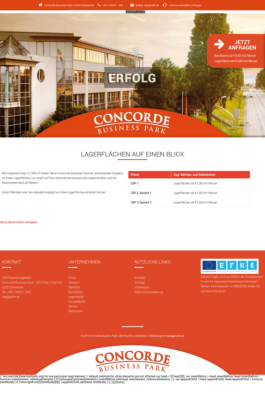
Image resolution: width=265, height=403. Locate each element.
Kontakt (140, 297)
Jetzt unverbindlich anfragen (183, 5)
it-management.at (173, 355)
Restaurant (219, 22)
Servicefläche (169, 22)
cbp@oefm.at (10, 316)
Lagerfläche (139, 22)
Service (195, 22)
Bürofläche (110, 22)
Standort (61, 22)
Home (41, 22)
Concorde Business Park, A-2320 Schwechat (64, 5)
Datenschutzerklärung (149, 311)
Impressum (142, 306)
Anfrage (140, 301)
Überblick (84, 22)
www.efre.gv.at (215, 310)
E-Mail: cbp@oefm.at (144, 5)
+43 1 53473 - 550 (109, 5)
